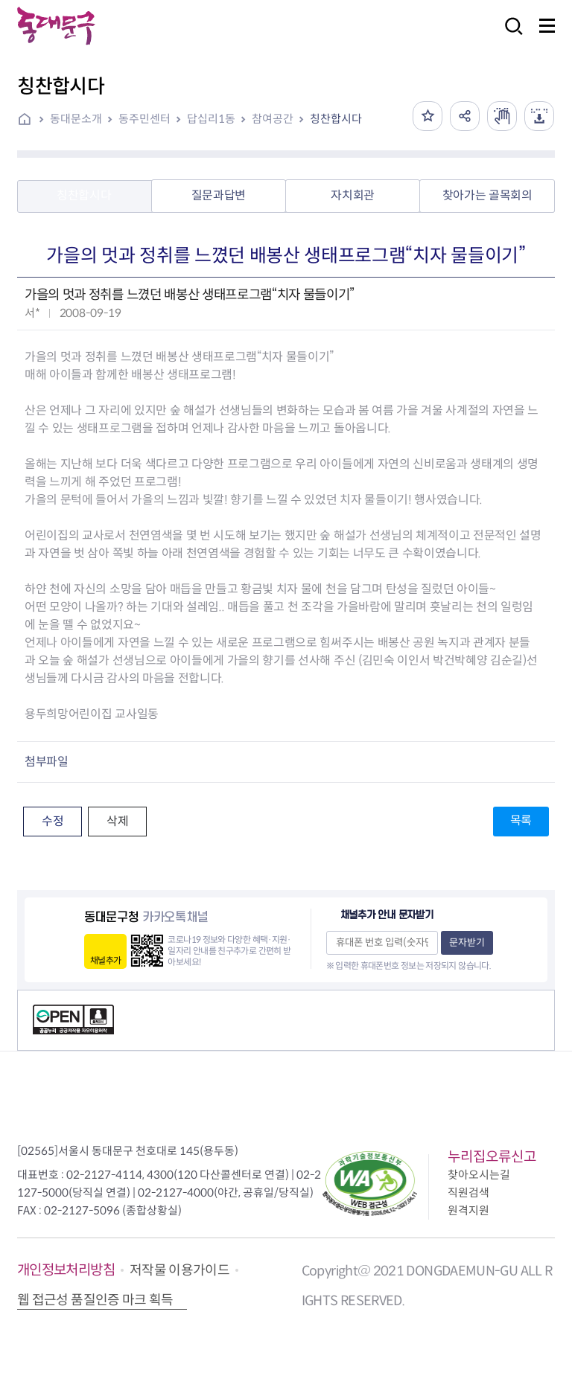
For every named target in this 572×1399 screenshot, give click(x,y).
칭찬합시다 (336, 119)
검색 (509, 36)
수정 (52, 821)
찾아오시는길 (479, 1175)
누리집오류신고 (492, 1156)
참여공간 (272, 119)
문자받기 (467, 942)
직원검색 (468, 1192)
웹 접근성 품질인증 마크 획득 (95, 1300)
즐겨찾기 (427, 116)
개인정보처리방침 (66, 1269)
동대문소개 (76, 119)
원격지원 (468, 1210)
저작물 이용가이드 (179, 1270)
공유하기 (465, 116)
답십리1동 (211, 119)
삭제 (117, 821)
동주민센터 (144, 119)
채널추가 (105, 960)
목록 (521, 820)
